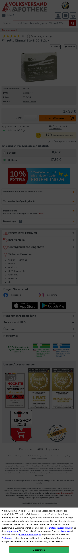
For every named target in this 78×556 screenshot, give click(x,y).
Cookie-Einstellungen (30, 535)
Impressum (12, 531)
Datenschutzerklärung (60, 528)
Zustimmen (7, 538)
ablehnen (65, 531)
